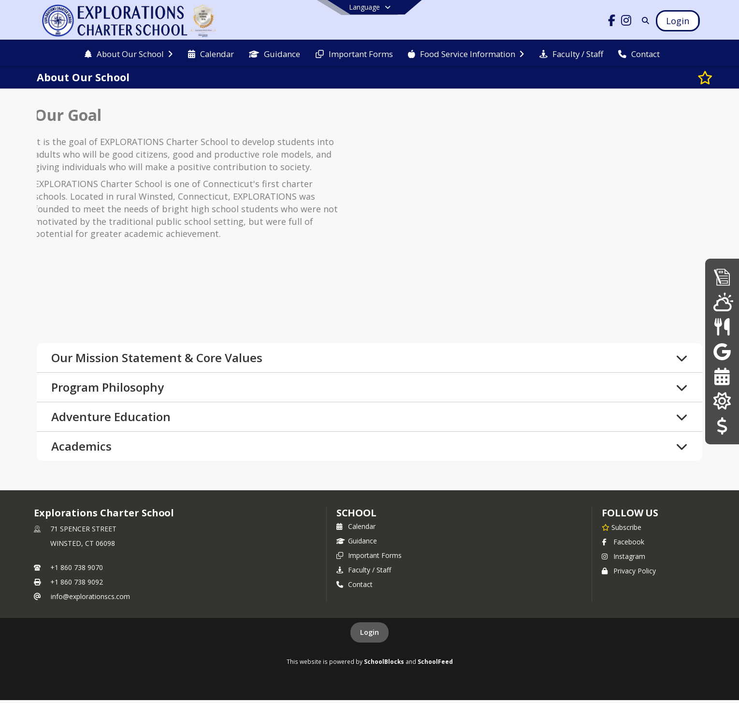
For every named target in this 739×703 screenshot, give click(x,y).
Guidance (356, 543)
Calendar (356, 529)
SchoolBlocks (384, 664)
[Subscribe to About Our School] (694, 77)
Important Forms (369, 558)
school (356, 515)
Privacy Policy (629, 573)
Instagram (623, 559)
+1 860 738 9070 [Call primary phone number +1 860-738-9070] (76, 570)
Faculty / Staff (363, 572)
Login (369, 635)
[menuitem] (128, 53)
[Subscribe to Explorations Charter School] (621, 530)
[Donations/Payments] (722, 426)
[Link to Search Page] (643, 20)
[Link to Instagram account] (626, 22)
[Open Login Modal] (677, 20)
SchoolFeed (435, 664)
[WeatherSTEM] (722, 301)
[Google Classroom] (722, 351)
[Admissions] (722, 277)
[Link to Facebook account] (611, 22)
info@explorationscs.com (90, 599)
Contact (354, 587)
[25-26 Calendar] (722, 376)
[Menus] (722, 326)
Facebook (623, 544)
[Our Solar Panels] (722, 401)
